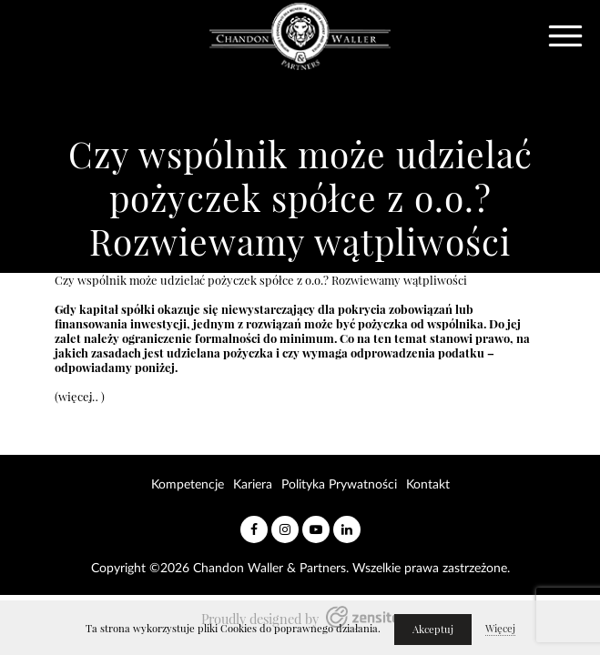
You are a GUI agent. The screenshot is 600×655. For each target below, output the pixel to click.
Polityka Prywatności (339, 485)
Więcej (500, 628)
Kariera (252, 485)
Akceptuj (432, 629)
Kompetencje (187, 485)
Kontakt (428, 485)
